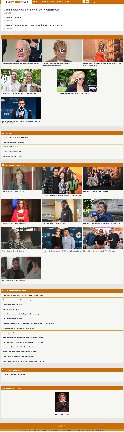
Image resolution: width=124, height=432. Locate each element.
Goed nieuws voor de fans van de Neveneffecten (31, 9)
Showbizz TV (7, 37)
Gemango (100, 430)
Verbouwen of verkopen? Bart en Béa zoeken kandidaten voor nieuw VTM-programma (28, 323)
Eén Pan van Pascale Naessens (12, 151)
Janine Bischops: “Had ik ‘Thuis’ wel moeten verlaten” (19, 328)
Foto (59, 2)
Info (46, 430)
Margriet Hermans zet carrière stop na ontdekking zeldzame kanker (23, 295)
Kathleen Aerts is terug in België (12, 318)
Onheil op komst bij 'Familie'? (11, 309)
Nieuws (35, 2)
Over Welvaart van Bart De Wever (12, 156)
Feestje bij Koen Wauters (10, 333)
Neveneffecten (12, 17)
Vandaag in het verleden (12, 370)
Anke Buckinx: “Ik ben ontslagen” (12, 304)
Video (52, 2)
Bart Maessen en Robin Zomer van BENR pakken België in (19, 93)
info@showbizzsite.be (72, 430)
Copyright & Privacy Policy (56, 430)
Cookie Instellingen (86, 430)
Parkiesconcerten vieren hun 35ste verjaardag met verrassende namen (24, 300)
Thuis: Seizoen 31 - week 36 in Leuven (13, 280)
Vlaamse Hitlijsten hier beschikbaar (13, 142)
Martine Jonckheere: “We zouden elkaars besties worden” (20, 351)
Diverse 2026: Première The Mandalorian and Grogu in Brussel (62, 195)
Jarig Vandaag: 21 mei (11, 388)
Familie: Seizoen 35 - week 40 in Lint (13, 251)
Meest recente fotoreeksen (13, 165)
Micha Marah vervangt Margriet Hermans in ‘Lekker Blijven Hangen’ (23, 337)
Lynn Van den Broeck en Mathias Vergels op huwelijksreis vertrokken (23, 342)
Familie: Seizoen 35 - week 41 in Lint (13, 191)
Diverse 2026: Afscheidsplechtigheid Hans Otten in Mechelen (101, 223)
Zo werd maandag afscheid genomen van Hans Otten (74, 93)
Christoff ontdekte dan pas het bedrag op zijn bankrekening (21, 314)
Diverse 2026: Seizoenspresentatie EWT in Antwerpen (99, 251)
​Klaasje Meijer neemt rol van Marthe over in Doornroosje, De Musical (24, 361)
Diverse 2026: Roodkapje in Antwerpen (13, 223)
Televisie (44, 2)
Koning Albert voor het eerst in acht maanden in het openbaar (20, 63)
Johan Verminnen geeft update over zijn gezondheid (18, 356)
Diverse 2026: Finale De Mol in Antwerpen (95, 191)
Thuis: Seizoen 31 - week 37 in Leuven (54, 223)
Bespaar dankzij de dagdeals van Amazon (15, 137)
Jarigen (67, 2)
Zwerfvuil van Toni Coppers (11, 147)
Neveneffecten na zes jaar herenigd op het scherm (33, 25)
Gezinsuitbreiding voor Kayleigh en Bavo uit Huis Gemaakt (20, 347)
